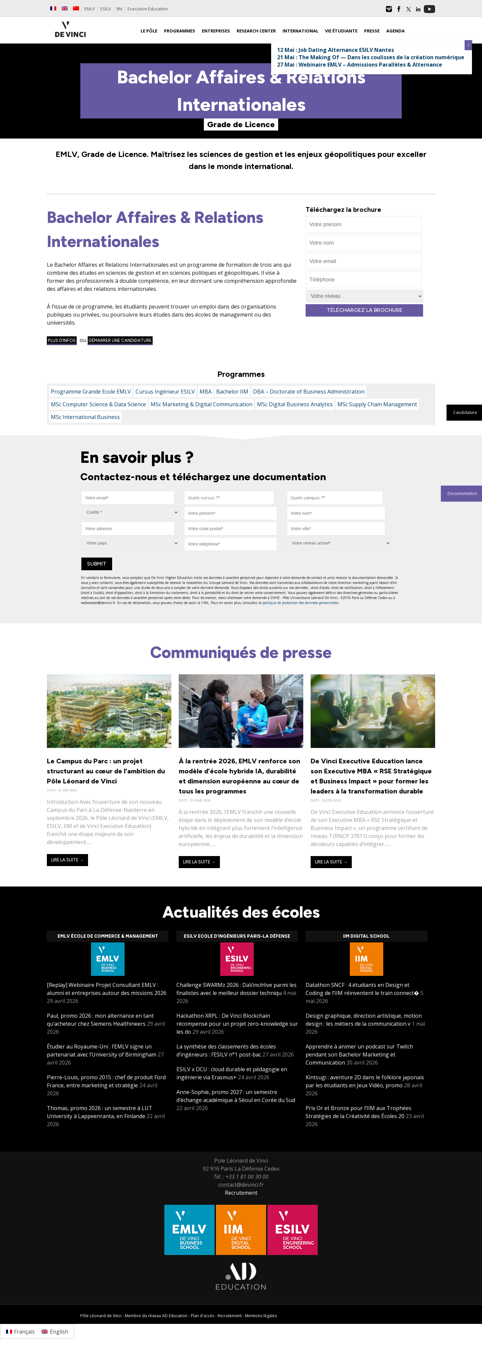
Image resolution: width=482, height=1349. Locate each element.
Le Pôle (149, 31)
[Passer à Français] (20, 1331)
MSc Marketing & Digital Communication (201, 404)
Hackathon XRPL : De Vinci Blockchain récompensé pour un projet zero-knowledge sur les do (237, 1023)
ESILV (105, 9)
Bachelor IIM (232, 391)
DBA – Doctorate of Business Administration (309, 391)
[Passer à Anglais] (65, 8)
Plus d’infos (62, 340)
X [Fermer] (468, 45)
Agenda (395, 31)
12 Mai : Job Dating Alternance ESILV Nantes (335, 50)
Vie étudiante (341, 31)
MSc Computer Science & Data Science (98, 404)
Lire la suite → (67, 859)
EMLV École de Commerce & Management (108, 936)
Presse (372, 31)
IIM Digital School (366, 936)
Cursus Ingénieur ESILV (165, 391)
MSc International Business (85, 417)
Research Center (256, 31)
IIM (119, 9)
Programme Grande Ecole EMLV (91, 391)
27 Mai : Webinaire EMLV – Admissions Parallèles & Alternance (359, 64)
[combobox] (229, 498)
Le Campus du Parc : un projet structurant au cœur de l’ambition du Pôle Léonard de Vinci (106, 771)
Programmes (179, 31)
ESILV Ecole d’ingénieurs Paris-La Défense (237, 936)
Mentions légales (261, 1316)
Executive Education (148, 9)
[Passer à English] (54, 1331)
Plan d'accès (202, 1316)
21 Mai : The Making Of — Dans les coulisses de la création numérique (370, 57)
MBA (205, 391)
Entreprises (216, 31)
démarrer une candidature (120, 340)
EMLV (89, 9)
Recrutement (241, 1192)
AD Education (174, 1316)
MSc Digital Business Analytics (295, 404)
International (300, 31)
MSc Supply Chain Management (377, 404)
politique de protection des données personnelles (300, 602)
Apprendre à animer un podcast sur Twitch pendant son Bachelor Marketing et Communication (359, 1054)
